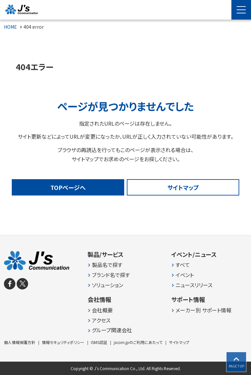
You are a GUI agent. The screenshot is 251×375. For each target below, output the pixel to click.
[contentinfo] (125, 305)
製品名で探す (107, 264)
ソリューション (107, 285)
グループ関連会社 (112, 330)
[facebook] (9, 283)
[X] (22, 283)
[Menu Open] (241, 10)
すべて (183, 264)
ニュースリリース (194, 285)
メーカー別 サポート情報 (203, 310)
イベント (185, 275)
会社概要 (102, 310)
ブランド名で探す (111, 275)
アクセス (101, 320)
